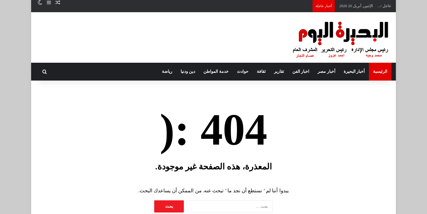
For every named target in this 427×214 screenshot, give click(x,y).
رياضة (167, 71)
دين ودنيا (188, 71)
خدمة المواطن (216, 71)
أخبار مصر (326, 71)
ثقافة (261, 71)
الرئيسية (380, 71)
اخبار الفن (301, 71)
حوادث (242, 71)
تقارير (279, 71)
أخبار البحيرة (354, 71)
